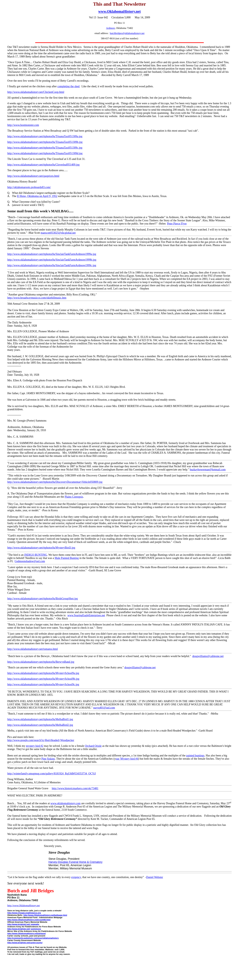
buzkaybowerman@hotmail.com (208, 469)
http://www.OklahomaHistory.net (23, 905)
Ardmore (110, 28)
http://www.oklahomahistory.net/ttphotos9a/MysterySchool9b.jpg (43, 678)
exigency (76, 877)
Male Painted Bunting (67, 558)
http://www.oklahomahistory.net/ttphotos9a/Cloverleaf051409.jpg (43, 164)
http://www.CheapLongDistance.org (24, 913)
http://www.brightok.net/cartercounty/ (25, 943)
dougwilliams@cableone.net (208, 656)
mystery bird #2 (34, 745)
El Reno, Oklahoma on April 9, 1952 (37, 196)
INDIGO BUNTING (35, 554)
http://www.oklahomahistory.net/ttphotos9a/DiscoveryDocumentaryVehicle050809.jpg (54, 481)
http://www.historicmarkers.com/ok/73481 (75, 788)
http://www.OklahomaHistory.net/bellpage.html (45, 915)
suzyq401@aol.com (104, 707)
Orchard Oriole (93, 745)
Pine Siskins (48, 758)
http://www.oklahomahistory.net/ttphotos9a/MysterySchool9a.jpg (43, 673)
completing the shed (68, 86)
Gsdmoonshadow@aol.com (30, 561)
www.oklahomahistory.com (65, 803)
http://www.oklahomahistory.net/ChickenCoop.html (35, 92)
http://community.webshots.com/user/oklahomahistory (33, 938)
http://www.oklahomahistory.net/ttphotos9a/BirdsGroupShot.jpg (42, 598)
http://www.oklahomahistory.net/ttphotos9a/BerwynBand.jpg (40, 661)
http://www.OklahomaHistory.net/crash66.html (28, 920)
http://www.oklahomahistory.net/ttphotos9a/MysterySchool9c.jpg (43, 684)
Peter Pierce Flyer (177, 223)
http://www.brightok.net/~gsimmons (24, 929)
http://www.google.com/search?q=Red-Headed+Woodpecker (40, 740)
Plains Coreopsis (74, 496)
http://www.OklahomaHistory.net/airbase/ (26, 933)
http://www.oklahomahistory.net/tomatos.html (32, 648)
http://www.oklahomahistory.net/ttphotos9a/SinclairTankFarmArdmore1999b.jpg (51, 259)
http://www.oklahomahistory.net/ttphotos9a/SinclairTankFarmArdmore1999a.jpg (51, 254)
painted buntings (195, 755)
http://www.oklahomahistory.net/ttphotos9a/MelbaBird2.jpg (40, 724)
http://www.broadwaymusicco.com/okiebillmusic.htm (36, 297)
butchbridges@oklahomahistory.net (127, 33)
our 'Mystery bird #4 (127, 758)
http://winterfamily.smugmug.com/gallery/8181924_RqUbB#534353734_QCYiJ (51, 773)
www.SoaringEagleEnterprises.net (86, 615)
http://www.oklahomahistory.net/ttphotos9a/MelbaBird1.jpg (40, 719)
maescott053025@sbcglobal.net (58, 232)
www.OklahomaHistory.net (119, 11)
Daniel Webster (154, 877)
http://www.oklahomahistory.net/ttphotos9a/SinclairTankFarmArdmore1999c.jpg (51, 265)
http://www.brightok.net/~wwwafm (23, 924)
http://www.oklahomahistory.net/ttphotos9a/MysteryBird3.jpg (41, 547)
